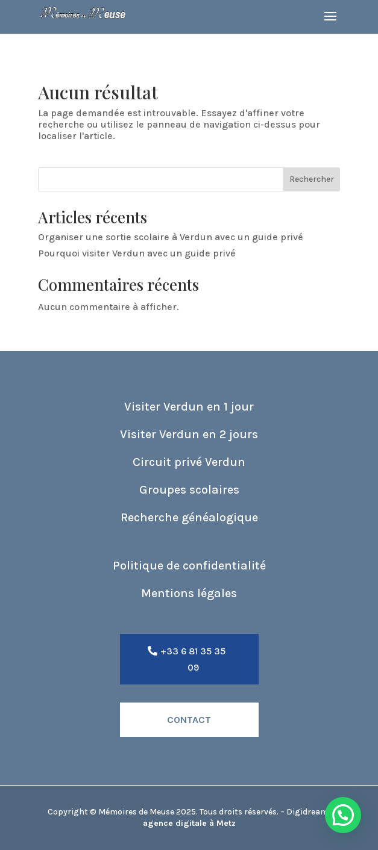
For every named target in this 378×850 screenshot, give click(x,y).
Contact (189, 719)
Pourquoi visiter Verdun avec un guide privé (137, 253)
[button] (343, 815)
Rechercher (311, 179)
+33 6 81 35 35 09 (192, 659)
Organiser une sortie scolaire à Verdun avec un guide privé (170, 237)
